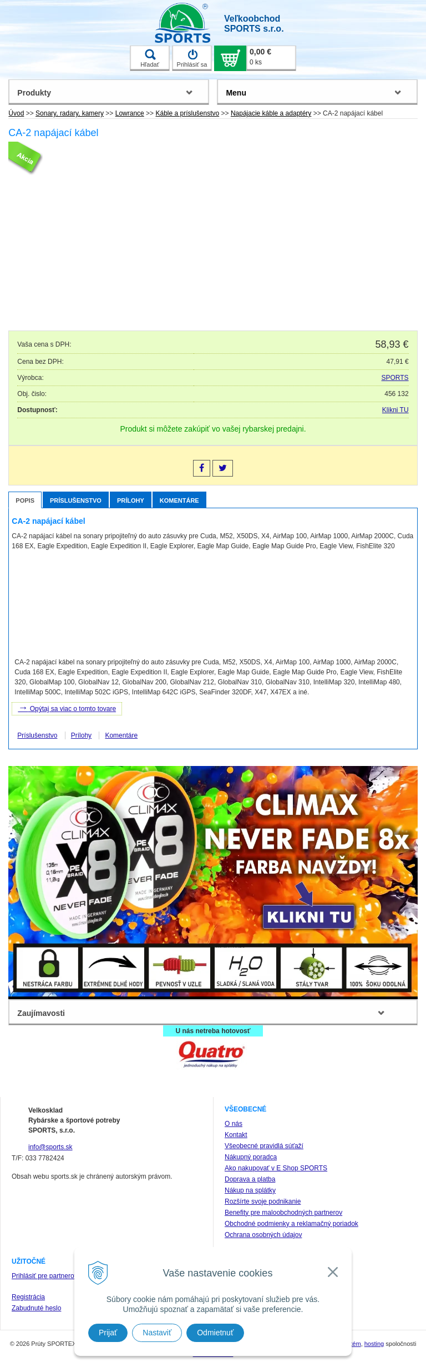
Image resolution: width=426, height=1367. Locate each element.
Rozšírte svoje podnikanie (263, 1201)
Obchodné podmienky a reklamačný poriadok (291, 1224)
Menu (236, 92)
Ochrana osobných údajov (263, 1235)
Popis (25, 500)
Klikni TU (395, 410)
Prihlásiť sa (192, 58)
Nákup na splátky (250, 1190)
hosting (374, 1343)
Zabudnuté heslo (36, 1308)
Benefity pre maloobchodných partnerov (283, 1212)
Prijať (108, 1332)
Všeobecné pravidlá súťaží (264, 1146)
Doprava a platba (250, 1179)
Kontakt (236, 1135)
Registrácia (28, 1297)
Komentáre (179, 500)
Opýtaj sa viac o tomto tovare (67, 707)
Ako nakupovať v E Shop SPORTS (276, 1168)
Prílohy (130, 500)
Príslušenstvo (76, 500)
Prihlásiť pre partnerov (45, 1276)
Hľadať (149, 58)
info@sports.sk (50, 1147)
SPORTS (395, 378)
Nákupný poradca (251, 1157)
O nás (233, 1124)
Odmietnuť (215, 1332)
